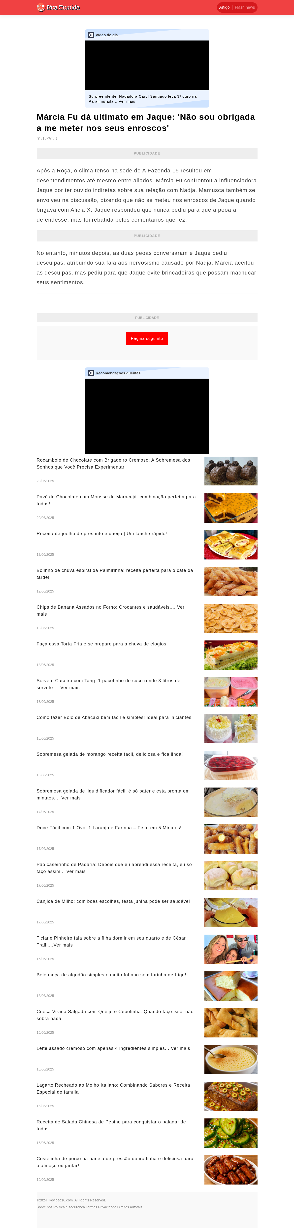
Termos (91, 1207)
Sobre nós (45, 1207)
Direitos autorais (129, 1207)
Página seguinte (147, 338)
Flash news (245, 7)
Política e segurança (69, 1207)
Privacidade (107, 1207)
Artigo (224, 7)
